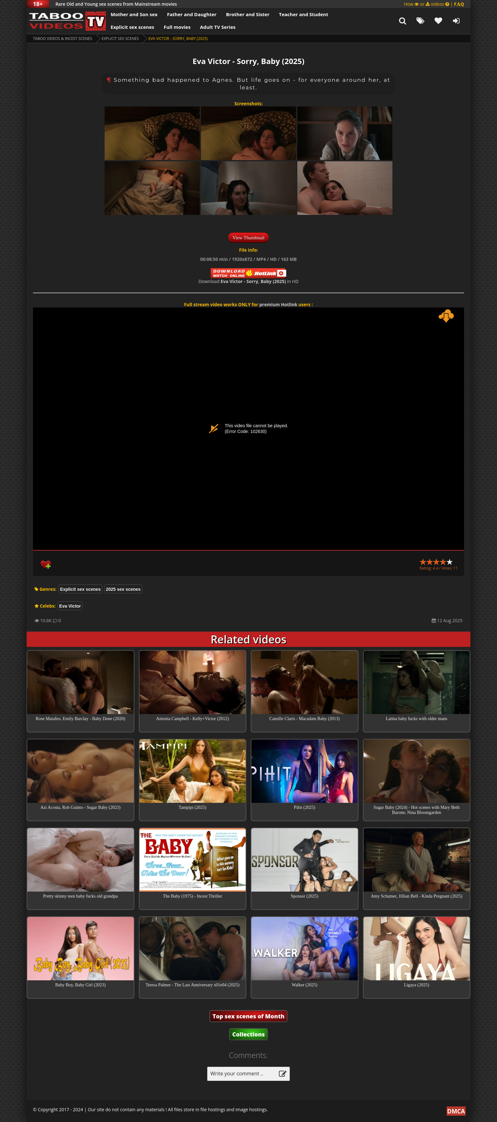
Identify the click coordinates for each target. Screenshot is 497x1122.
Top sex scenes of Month (249, 1016)
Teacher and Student (303, 14)
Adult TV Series (218, 27)
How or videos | (434, 4)
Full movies (177, 27)
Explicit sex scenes (132, 27)
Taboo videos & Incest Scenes (62, 38)
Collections (248, 1034)
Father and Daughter (191, 14)
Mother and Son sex (134, 14)
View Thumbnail (249, 237)
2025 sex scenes (123, 589)
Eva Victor (70, 606)
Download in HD (248, 281)
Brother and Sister (247, 14)
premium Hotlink (278, 304)
